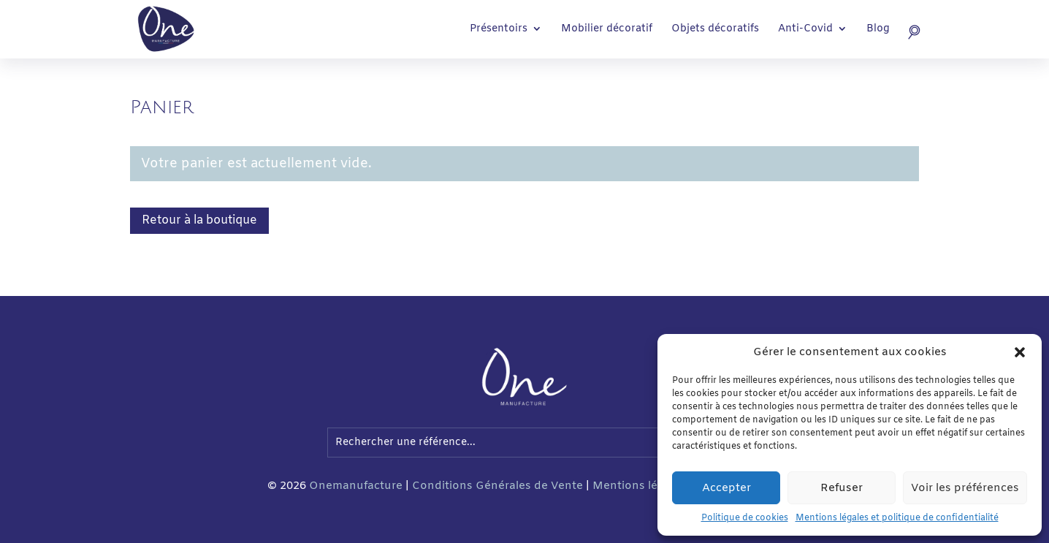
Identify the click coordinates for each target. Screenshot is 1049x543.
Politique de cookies (744, 518)
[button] (1019, 352)
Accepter (726, 488)
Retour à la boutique (199, 220)
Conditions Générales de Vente (497, 486)
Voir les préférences (965, 488)
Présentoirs (498, 30)
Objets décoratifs (715, 30)
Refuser (841, 488)
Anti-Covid (805, 30)
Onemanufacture (356, 486)
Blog (878, 30)
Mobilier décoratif (606, 30)
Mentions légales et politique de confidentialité (897, 518)
